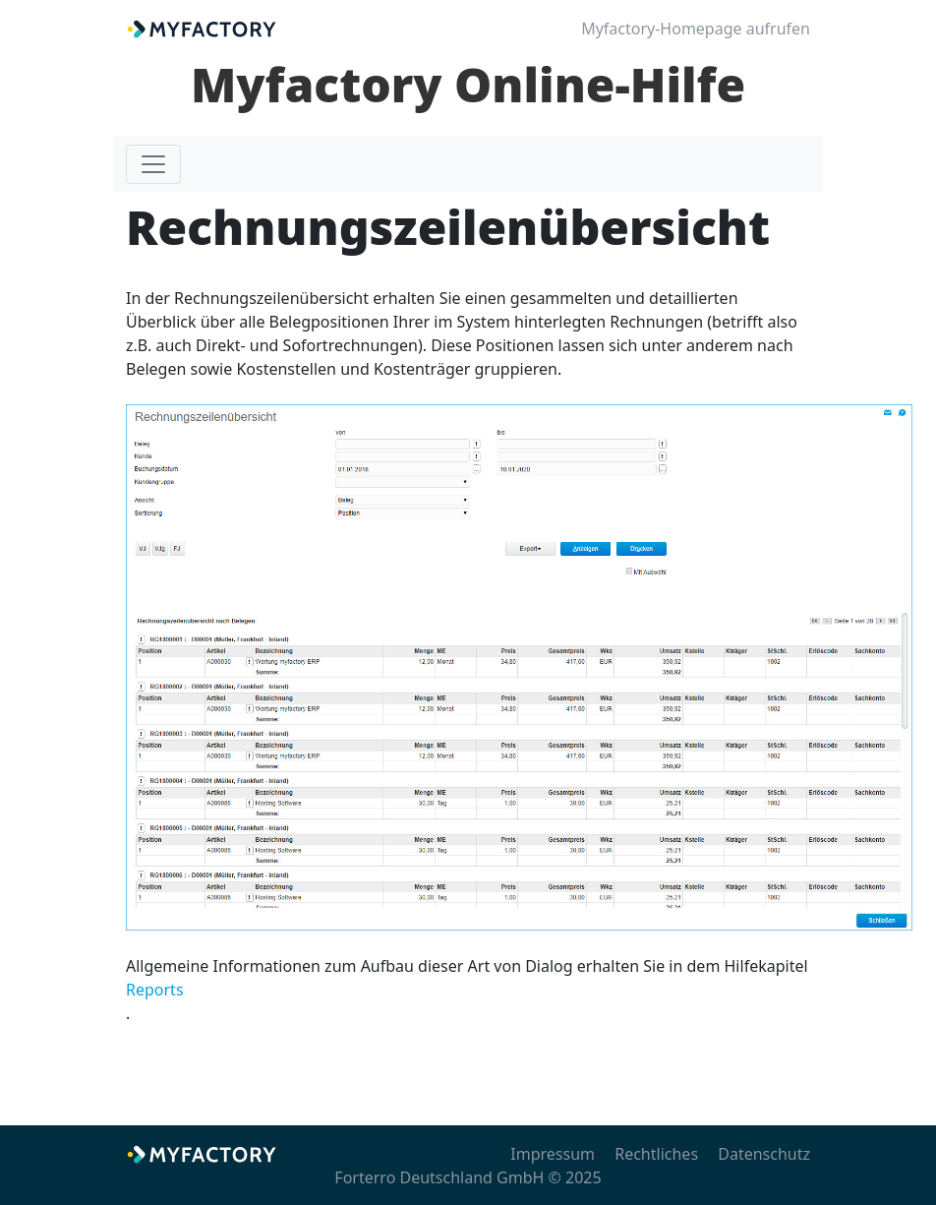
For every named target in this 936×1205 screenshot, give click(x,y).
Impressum (552, 1154)
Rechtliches (656, 1154)
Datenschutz (764, 1154)
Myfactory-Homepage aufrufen (695, 28)
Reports (155, 989)
